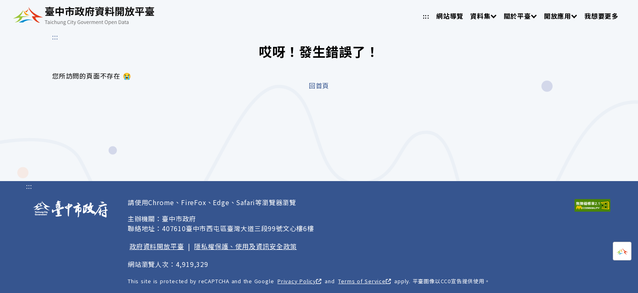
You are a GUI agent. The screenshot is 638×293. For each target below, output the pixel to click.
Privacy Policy (299, 281)
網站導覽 (449, 16)
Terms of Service (364, 281)
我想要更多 (601, 16)
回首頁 (319, 85)
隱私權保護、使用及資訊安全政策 (245, 246)
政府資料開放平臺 (156, 246)
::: (426, 16)
